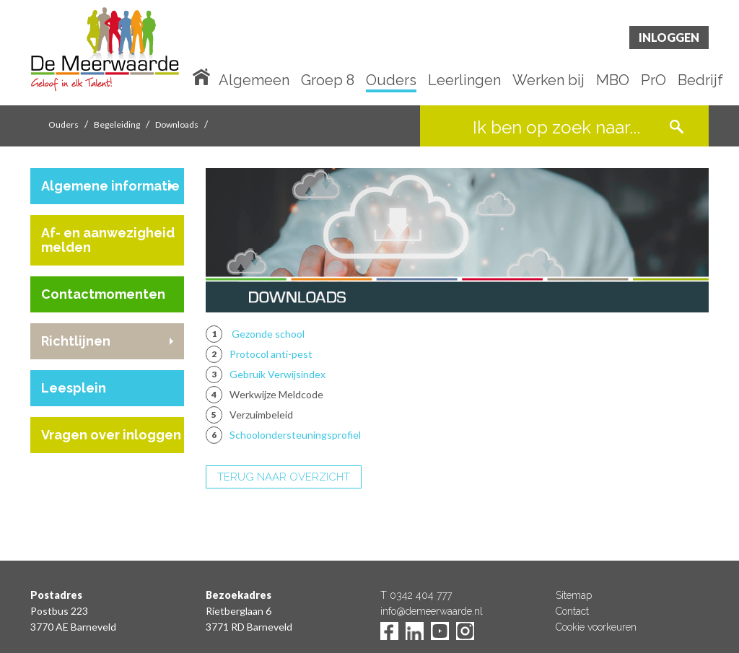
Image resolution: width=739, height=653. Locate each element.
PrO (653, 81)
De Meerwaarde (117, 55)
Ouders (391, 81)
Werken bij (548, 81)
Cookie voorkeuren (596, 627)
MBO (612, 81)
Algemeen (254, 81)
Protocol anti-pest (270, 354)
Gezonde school (268, 334)
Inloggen (669, 37)
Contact (572, 611)
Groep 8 (327, 81)
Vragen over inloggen (111, 434)
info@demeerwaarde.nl (431, 611)
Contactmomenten (103, 294)
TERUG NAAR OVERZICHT (283, 476)
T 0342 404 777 (416, 595)
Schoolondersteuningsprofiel (295, 435)
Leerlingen (464, 81)
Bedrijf (700, 81)
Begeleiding (117, 124)
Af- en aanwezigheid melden (108, 240)
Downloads (176, 124)
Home (204, 75)
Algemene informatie (110, 185)
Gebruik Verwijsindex (277, 374)
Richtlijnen (75, 341)
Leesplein (73, 387)
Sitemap (574, 595)
